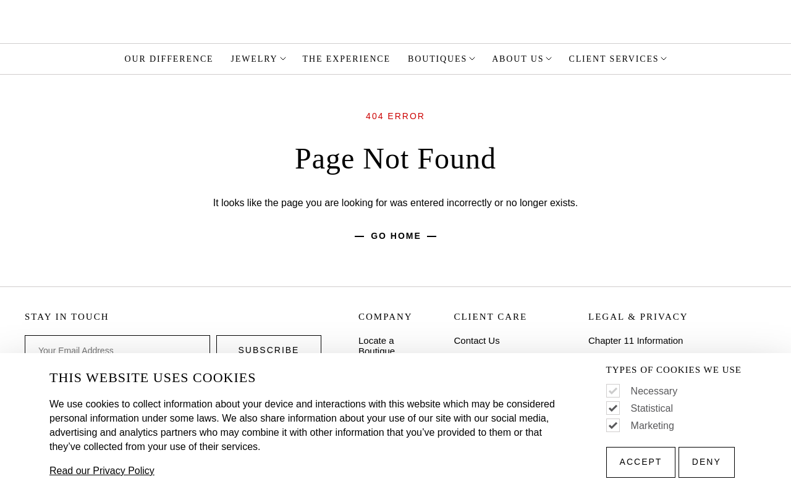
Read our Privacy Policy (101, 470)
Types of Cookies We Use (674, 370)
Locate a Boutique (376, 345)
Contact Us (476, 340)
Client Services (619, 59)
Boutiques (442, 59)
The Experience (347, 59)
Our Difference (169, 59)
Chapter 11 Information (635, 340)
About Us (523, 59)
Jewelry (259, 59)
